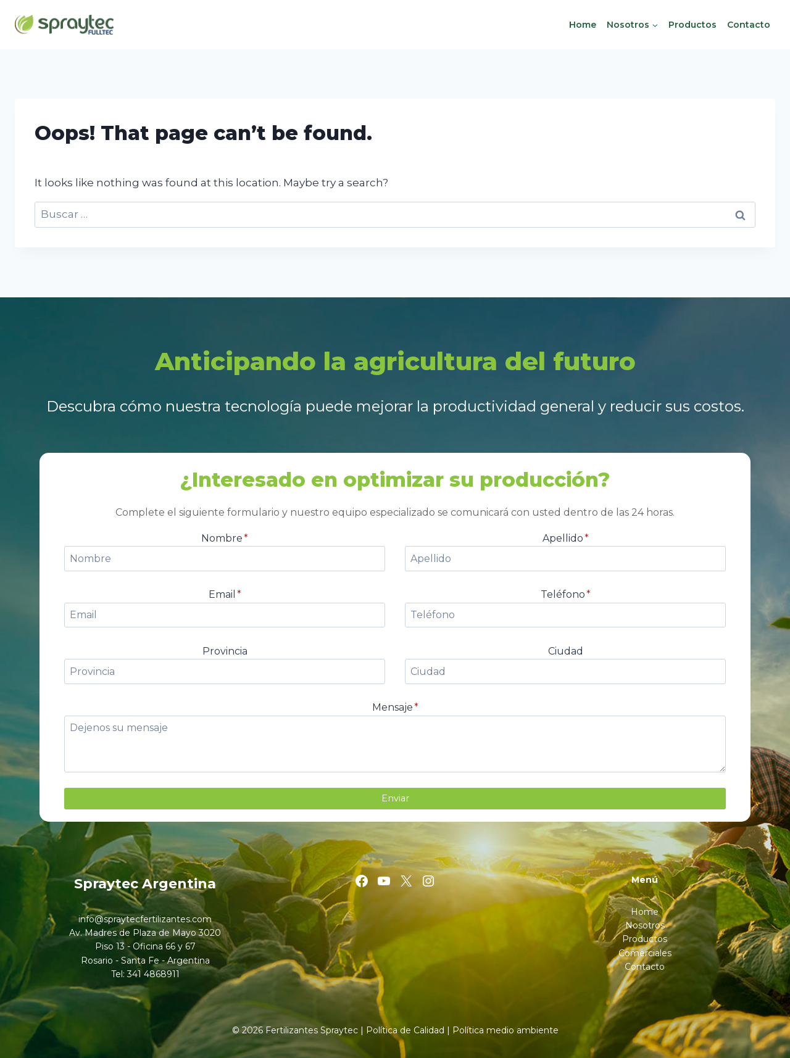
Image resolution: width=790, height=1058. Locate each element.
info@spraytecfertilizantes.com (145, 919)
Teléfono (566, 594)
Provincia (224, 651)
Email (225, 594)
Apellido (566, 538)
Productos (692, 24)
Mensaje (395, 707)
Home (582, 24)
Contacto (748, 24)
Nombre (224, 538)
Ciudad (565, 651)
